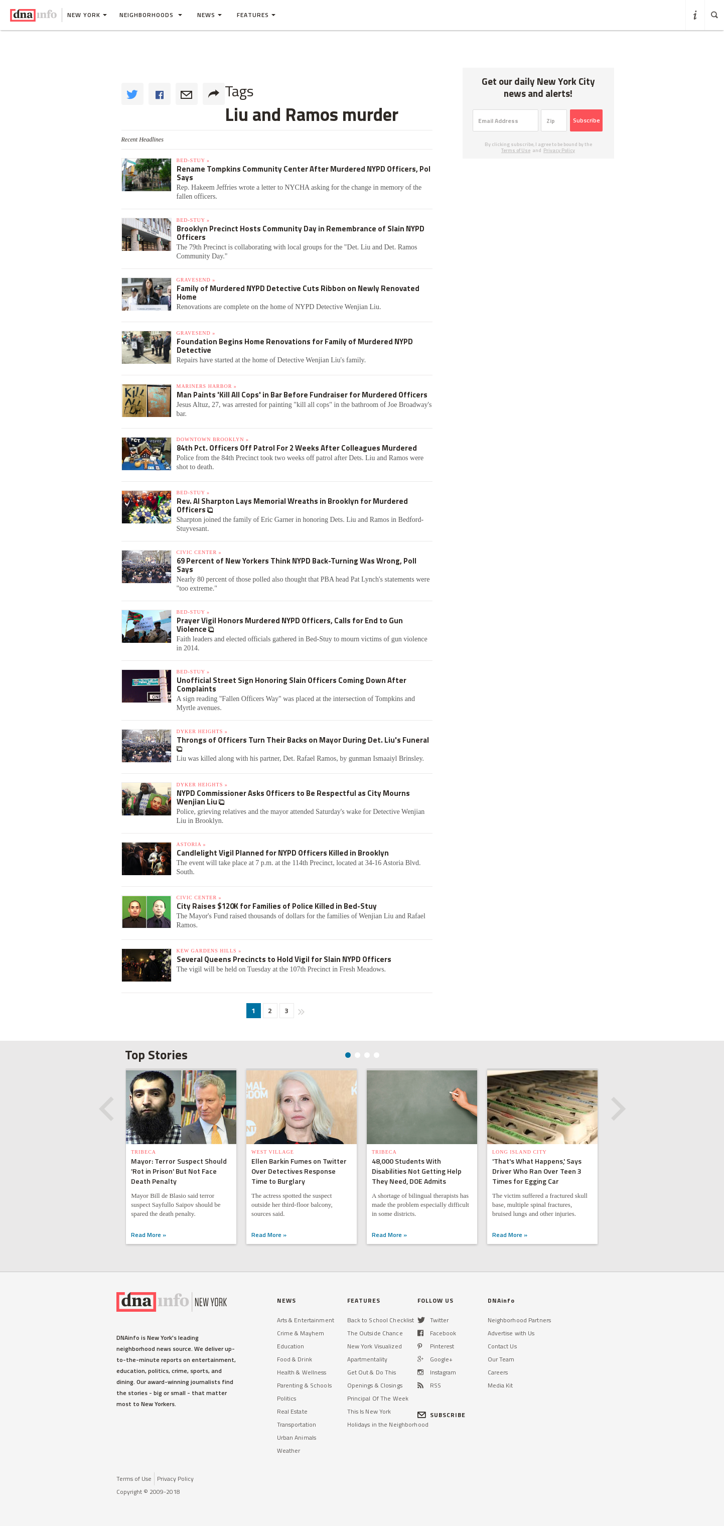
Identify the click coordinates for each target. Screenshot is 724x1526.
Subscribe (586, 120)
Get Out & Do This (371, 1372)
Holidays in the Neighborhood (387, 1424)
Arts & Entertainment (305, 1320)
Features (256, 15)
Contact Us (502, 1346)
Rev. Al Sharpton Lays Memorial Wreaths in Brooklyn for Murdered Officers (292, 505)
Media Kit (500, 1385)
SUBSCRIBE (441, 1415)
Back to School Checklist (380, 1320)
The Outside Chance (375, 1333)
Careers (498, 1372)
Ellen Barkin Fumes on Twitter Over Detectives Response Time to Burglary (299, 1171)
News (209, 15)
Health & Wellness (302, 1372)
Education (291, 1346)
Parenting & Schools (304, 1385)
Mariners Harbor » (207, 386)
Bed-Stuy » (193, 160)
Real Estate (292, 1411)
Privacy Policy (559, 150)
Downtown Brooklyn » (213, 439)
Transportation (297, 1424)
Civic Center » (199, 552)
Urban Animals (297, 1437)
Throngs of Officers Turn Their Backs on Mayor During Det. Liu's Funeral (303, 740)
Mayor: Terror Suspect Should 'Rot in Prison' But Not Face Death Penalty (179, 1171)
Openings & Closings (374, 1385)
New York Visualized (374, 1346)
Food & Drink (294, 1359)
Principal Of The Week (378, 1398)
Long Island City (519, 1152)
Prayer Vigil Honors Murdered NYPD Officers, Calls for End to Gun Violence (290, 625)
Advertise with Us (511, 1333)
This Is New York (369, 1411)
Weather (289, 1450)
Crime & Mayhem (301, 1333)
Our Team (501, 1359)
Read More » (148, 1234)
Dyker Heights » (202, 731)
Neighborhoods (150, 15)
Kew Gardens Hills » (209, 950)
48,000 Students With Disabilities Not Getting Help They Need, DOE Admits (417, 1171)
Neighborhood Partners (519, 1320)
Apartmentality (367, 1359)
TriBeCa (143, 1152)
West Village (272, 1152)
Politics (287, 1398)
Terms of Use (515, 150)
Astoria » (191, 844)
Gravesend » (196, 280)
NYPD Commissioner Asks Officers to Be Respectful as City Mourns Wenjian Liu (293, 797)
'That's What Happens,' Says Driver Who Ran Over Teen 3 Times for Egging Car (537, 1171)
